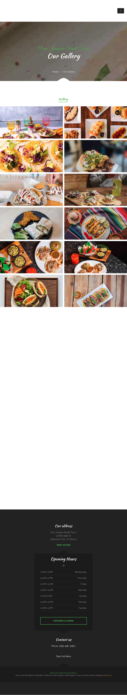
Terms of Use (56, 673)
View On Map (64, 545)
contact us (107, 675)
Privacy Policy (70, 673)
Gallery (63, 99)
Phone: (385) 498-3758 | (63, 646)
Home (55, 72)
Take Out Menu (63, 656)
